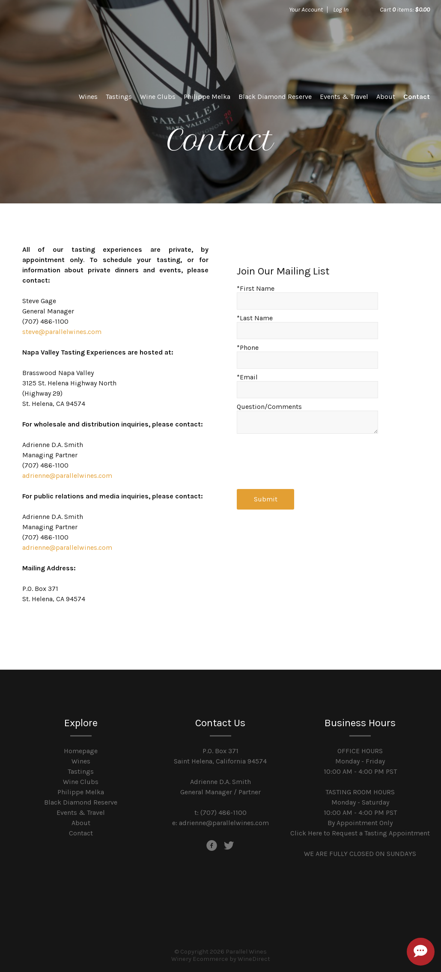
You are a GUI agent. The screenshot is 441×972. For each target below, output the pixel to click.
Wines (88, 96)
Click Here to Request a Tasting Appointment (360, 833)
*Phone (248, 347)
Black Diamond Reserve (275, 96)
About (385, 96)
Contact (416, 96)
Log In (341, 9)
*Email (247, 377)
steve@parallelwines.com (61, 332)
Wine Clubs (158, 96)
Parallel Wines (71, 38)
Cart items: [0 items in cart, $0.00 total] (405, 9)
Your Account (306, 9)
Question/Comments (269, 407)
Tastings (119, 96)
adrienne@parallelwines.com (67, 475)
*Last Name (255, 318)
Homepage (81, 751)
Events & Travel (344, 96)
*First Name (255, 288)
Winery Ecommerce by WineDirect (220, 959)
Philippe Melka (207, 96)
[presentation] (302, 459)
